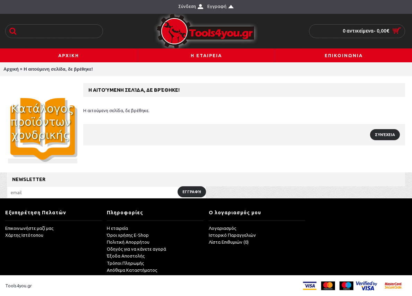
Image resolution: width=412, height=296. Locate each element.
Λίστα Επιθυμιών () (229, 242)
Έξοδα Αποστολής (126, 255)
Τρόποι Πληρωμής (125, 263)
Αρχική (11, 69)
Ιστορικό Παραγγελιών (232, 235)
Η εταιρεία (117, 228)
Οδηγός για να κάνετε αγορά (136, 248)
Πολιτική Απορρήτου (128, 242)
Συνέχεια (385, 135)
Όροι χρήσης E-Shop (128, 235)
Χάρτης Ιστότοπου (24, 235)
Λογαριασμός (222, 228)
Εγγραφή (191, 192)
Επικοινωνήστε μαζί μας (29, 228)
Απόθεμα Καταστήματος (132, 270)
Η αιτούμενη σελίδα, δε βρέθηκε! (58, 69)
